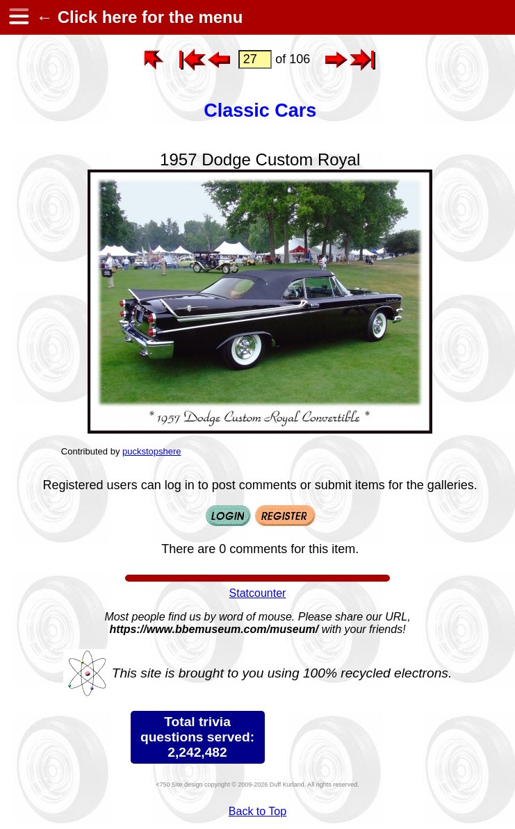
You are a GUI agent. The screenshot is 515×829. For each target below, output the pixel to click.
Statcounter (257, 593)
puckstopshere (151, 451)
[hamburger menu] (18, 17)
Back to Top (257, 811)
